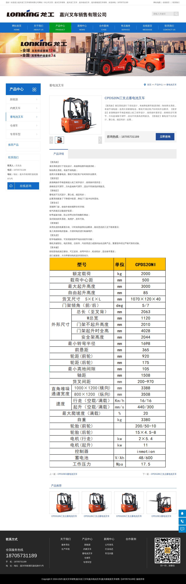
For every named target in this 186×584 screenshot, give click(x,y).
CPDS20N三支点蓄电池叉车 (129, 516)
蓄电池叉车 (16, 116)
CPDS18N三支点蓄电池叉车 (164, 474)
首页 (149, 84)
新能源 (14, 99)
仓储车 (14, 125)
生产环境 (65, 549)
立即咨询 (165, 136)
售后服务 (126, 28)
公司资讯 (109, 545)
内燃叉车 (15, 108)
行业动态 (109, 549)
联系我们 (175, 2)
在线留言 (166, 2)
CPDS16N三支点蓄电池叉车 (64, 516)
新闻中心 (82, 28)
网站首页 (17, 28)
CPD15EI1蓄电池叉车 (67, 474)
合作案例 (104, 28)
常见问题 (109, 553)
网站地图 (156, 2)
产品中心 (60, 28)
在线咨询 (19, 185)
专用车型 (15, 134)
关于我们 (38, 28)
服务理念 (65, 545)
